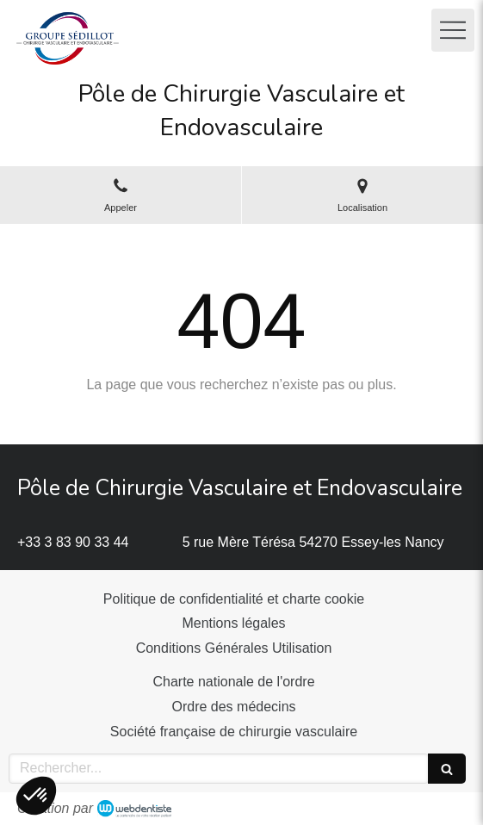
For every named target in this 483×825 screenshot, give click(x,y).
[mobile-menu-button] (452, 30)
